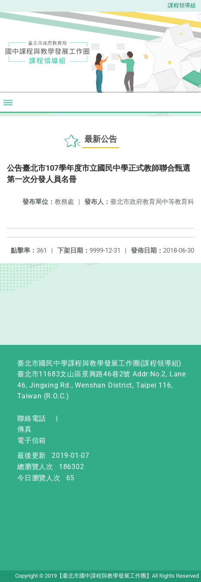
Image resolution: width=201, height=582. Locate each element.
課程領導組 (182, 5)
